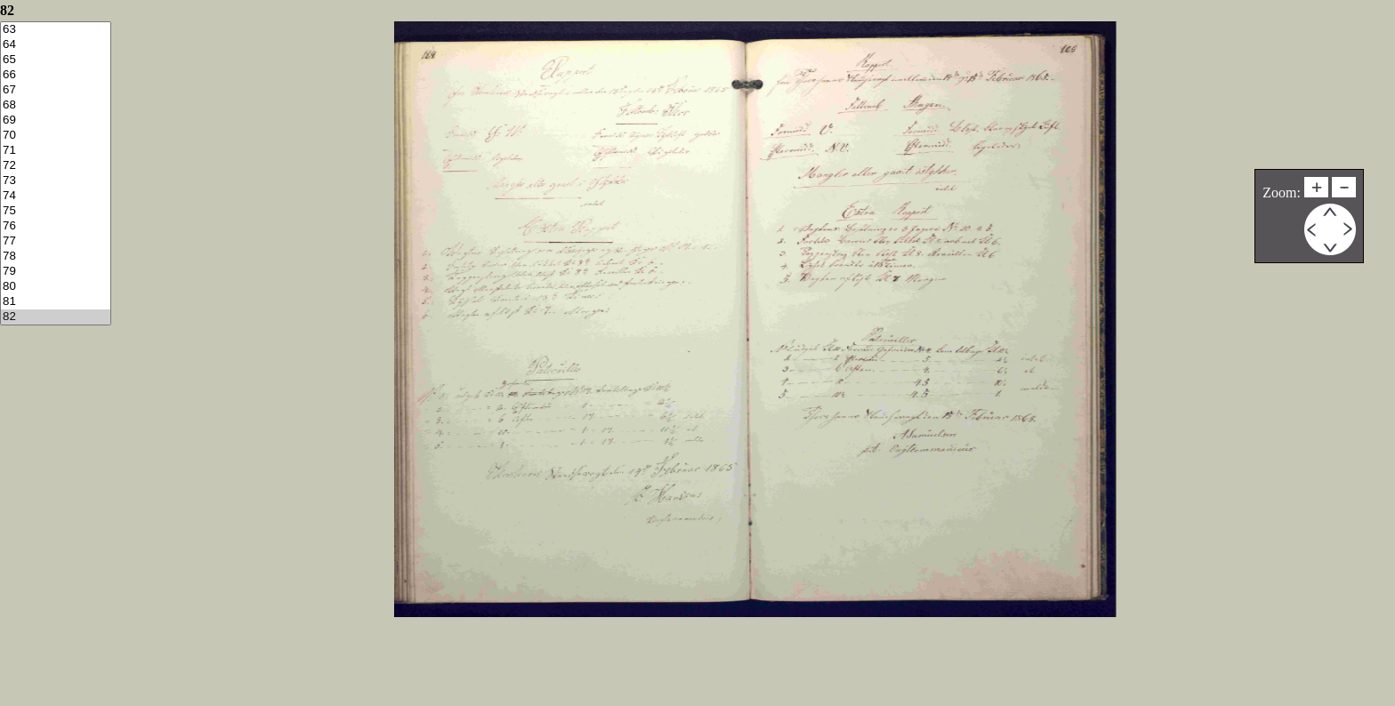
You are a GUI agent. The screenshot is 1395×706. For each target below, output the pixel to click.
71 (55, 150)
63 (55, 29)
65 (55, 60)
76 (55, 226)
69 (55, 120)
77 (55, 241)
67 (55, 90)
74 (55, 196)
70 (55, 135)
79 (55, 271)
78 (55, 256)
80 (55, 286)
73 (55, 181)
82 (55, 317)
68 (55, 105)
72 (55, 165)
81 (55, 301)
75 (55, 211)
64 (55, 44)
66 (55, 75)
